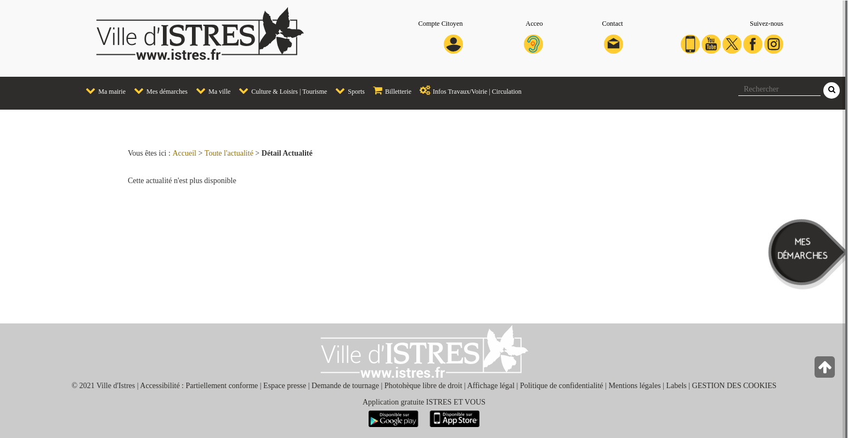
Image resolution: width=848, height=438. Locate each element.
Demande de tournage (345, 386)
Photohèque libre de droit (423, 386)
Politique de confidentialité (561, 386)
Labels (676, 386)
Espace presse (284, 386)
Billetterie (389, 90)
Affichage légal (491, 386)
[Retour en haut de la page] (826, 370)
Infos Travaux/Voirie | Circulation (468, 90)
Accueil (184, 153)
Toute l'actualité (229, 153)
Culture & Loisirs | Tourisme (280, 90)
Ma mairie (103, 90)
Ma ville (210, 90)
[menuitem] (101, 91)
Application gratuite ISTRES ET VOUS (424, 402)
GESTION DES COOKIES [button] (734, 386)
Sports (347, 90)
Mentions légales (634, 386)
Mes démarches (158, 90)
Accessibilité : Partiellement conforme (199, 386)
